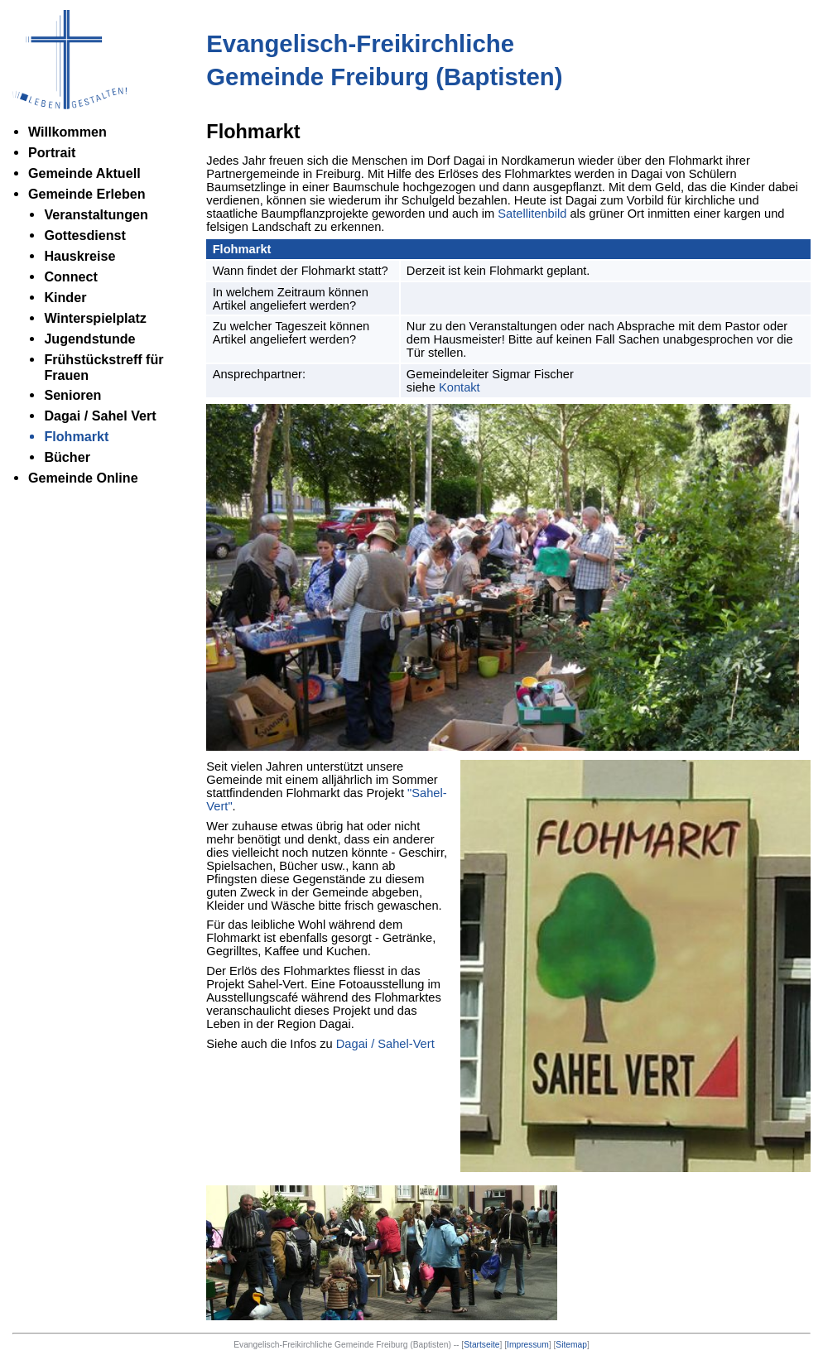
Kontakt (459, 387)
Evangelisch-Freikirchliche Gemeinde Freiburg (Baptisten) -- (347, 1344)
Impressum (528, 1344)
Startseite (481, 1344)
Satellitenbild (532, 213)
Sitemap (571, 1344)
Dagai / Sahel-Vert (385, 1043)
